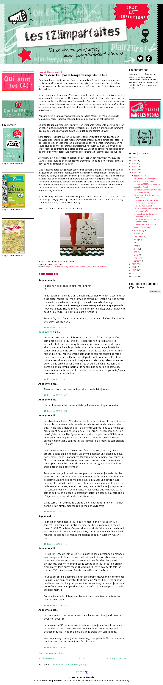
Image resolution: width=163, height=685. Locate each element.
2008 (134, 276)
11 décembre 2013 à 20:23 (55, 647)
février (136, 258)
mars (136, 255)
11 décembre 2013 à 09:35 (55, 379)
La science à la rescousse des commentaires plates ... (146, 201)
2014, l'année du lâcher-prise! (146, 178)
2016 (134, 163)
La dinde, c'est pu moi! (143, 206)
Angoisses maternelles (55, 267)
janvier (137, 261)
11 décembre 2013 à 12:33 (55, 605)
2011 (134, 267)
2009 (134, 273)
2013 (134, 172)
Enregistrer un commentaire (50, 653)
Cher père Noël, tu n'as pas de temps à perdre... (146, 220)
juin (135, 245)
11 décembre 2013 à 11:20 (55, 511)
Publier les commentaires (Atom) (69, 664)
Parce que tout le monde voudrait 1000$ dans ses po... (147, 182)
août (136, 239)
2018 (134, 157)
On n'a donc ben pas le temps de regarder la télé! (73, 75)
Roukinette (45, 332)
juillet (136, 242)
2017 (134, 160)
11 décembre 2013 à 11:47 (55, 544)
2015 (134, 166)
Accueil (82, 658)
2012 (134, 264)
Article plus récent (47, 658)
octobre (137, 233)
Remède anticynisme (142, 227)
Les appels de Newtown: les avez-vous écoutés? (145, 215)
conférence (134, 76)
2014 (134, 169)
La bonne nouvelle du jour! (145, 224)
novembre (138, 230)
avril (135, 251)
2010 (134, 270)
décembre (138, 175)
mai (135, 248)
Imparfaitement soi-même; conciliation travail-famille (86, 267)
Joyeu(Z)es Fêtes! (141, 187)
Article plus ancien (116, 658)
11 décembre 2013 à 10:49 (55, 395)
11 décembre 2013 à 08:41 (55, 327)
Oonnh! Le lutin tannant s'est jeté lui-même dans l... (147, 191)
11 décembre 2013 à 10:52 (55, 411)
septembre (138, 236)
